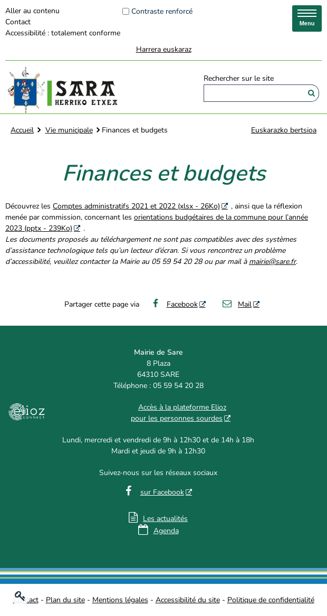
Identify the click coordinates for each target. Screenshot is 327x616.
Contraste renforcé (162, 11)
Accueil (22, 130)
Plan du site (65, 600)
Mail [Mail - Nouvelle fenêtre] (237, 304)
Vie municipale (69, 130)
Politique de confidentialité (270, 600)
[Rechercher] (311, 93)
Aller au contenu (32, 11)
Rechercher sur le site (239, 79)
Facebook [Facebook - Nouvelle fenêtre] (174, 304)
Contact (18, 22)
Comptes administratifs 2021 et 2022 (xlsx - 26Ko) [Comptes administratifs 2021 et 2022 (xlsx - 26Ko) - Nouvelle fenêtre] (136, 206)
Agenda (166, 531)
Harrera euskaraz (163, 49)
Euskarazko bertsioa (283, 130)
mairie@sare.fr (272, 262)
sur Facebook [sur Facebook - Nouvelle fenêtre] (162, 492)
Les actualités (165, 519)
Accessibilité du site (188, 600)
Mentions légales (120, 600)
